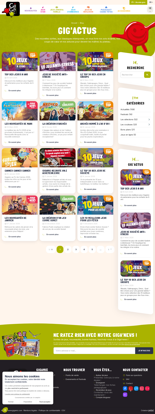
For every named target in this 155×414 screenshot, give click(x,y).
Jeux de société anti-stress (55, 75)
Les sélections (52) (136, 119)
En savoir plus (13, 90)
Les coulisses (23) (136, 124)
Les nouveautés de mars (18, 123)
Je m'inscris (144, 351)
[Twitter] (136, 388)
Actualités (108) (128, 109)
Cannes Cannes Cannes (18, 170)
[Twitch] (125, 394)
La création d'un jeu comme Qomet (54, 219)
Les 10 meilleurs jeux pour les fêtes (93, 219)
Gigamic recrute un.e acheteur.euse (54, 172)
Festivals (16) (126, 114)
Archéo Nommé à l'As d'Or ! (95, 123)
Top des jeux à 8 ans (16, 74)
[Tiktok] (147, 388)
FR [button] (150, 2)
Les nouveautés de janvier (15, 219)
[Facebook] (125, 388)
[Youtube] (131, 388)
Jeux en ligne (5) (128, 134)
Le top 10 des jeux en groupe (93, 75)
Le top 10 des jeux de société (93, 172)
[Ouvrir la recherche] (150, 9)
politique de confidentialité (132, 344)
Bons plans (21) (128, 129)
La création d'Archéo (54, 123)
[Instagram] (142, 388)
